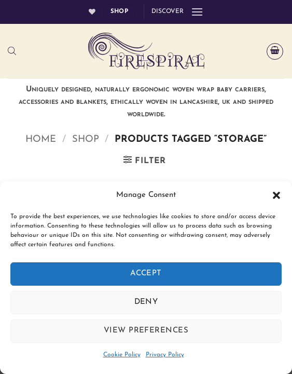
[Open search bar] (12, 51)
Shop (85, 139)
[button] (276, 195)
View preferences (146, 331)
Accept (146, 273)
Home (40, 139)
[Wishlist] (92, 11)
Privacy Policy (165, 355)
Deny (146, 302)
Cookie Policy (122, 355)
